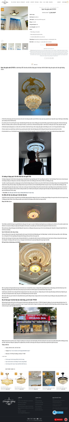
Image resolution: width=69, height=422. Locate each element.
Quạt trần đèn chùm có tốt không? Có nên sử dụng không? (16, 361)
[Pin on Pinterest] (51, 58)
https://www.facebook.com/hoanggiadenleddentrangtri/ (19, 350)
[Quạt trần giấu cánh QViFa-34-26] (35, 378)
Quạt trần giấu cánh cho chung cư (51, 52)
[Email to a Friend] (49, 58)
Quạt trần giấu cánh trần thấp (41, 54)
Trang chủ (41, 7)
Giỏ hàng (47, 2)
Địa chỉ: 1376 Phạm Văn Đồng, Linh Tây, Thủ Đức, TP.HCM (26, 409)
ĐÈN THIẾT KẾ (32, 2)
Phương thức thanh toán (39, 402)
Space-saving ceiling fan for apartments (51, 55)
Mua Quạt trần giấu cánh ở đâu (43, 51)
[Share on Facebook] (45, 58)
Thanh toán (50, 2)
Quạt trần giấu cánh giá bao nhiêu (57, 53)
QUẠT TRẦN (28, 2)
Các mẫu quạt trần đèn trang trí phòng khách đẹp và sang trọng (21, 192)
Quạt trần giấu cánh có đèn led (62, 52)
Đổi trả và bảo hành (38, 406)
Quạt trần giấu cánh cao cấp (41, 52)
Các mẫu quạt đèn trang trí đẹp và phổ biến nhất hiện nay (16, 364)
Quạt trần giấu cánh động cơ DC (47, 53)
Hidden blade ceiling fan (61, 50)
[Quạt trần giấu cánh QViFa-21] (7, 378)
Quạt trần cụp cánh (65, 51)
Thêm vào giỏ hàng (51, 44)
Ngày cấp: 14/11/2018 (21, 404)
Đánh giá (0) (36, 64)
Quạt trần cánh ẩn (51, 51)
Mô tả (32, 64)
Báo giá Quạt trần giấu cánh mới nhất (39, 50)
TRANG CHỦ (18, 2)
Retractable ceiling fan (56, 54)
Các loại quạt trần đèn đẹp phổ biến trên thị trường (15, 359)
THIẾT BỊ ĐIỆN (37, 2)
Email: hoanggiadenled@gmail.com (24, 412)
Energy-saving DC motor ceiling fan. (51, 50)
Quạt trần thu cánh (50, 54)
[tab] (32, 65)
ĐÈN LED (41, 2)
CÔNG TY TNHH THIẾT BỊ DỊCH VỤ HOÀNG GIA (25, 400)
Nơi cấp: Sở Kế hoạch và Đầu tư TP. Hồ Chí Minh (25, 406)
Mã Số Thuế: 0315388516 (22, 402)
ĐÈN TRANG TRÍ (23, 2)
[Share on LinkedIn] (53, 58)
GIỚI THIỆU (14, 2)
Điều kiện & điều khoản (39, 409)
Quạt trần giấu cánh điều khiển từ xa (35, 53)
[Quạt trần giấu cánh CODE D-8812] (49, 378)
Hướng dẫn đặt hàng (38, 400)
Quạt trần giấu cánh (54, 7)
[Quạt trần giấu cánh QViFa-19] (21, 378)
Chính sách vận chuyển (39, 404)
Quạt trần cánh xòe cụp (58, 51)
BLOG (44, 2)
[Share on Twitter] (47, 58)
